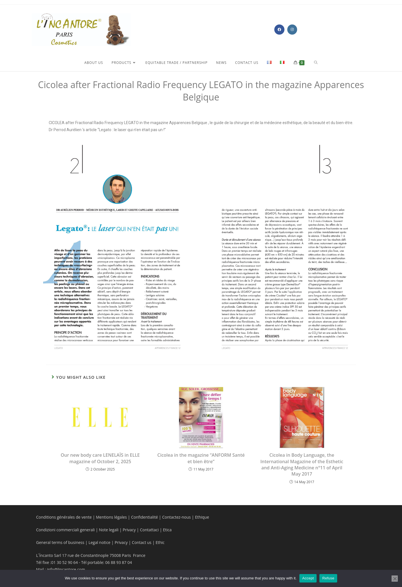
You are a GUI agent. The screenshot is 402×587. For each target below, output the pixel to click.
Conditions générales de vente (64, 517)
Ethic (160, 542)
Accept (308, 578)
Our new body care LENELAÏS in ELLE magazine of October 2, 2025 (100, 458)
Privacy (129, 529)
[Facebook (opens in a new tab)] (279, 29)
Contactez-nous (176, 517)
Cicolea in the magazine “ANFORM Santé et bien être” (201, 458)
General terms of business (60, 542)
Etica (167, 529)
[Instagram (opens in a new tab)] (292, 29)
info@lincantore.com (66, 569)
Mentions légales (111, 517)
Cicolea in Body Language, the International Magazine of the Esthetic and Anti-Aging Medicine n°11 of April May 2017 (301, 464)
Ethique (202, 517)
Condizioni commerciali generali (66, 529)
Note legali (109, 529)
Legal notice (100, 542)
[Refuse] (395, 578)
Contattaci (149, 529)
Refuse (328, 578)
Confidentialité (144, 517)
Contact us (141, 542)
